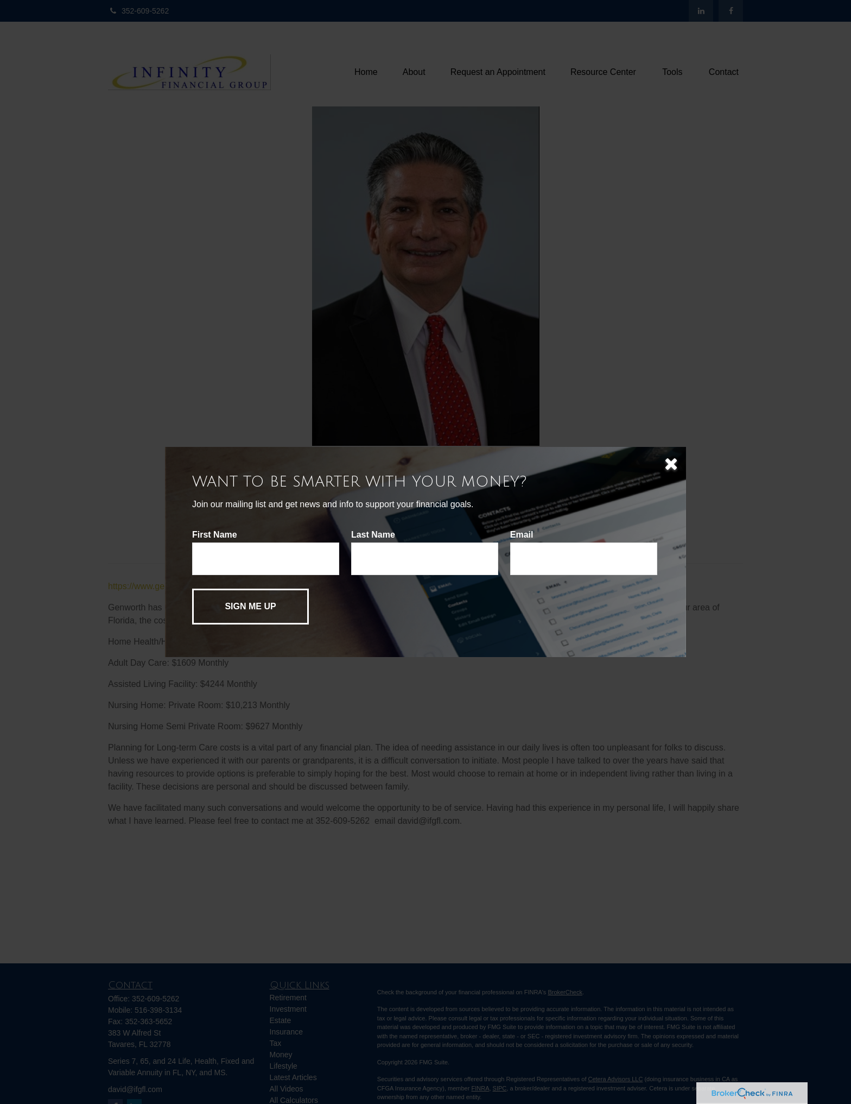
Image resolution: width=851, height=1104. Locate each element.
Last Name (373, 534)
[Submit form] (250, 606)
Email (522, 534)
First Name (214, 534)
